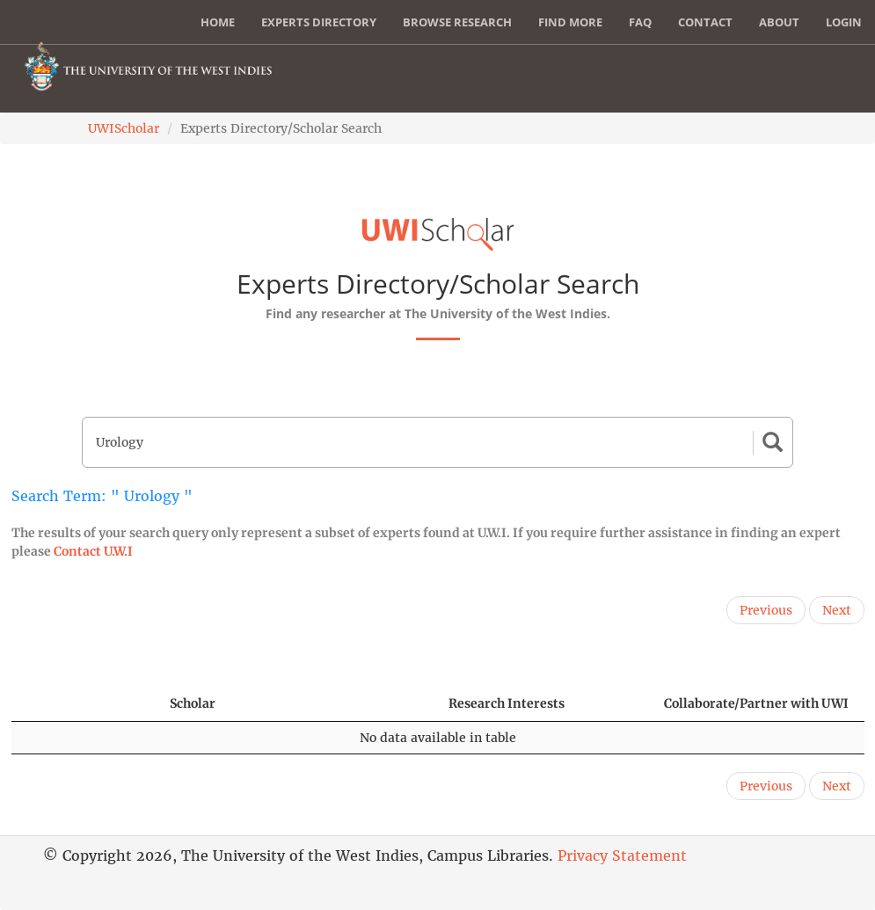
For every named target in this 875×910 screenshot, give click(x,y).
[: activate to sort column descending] (82, 704)
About (779, 22)
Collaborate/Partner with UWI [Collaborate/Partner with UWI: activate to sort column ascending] (756, 703)
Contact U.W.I (93, 551)
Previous (766, 610)
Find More (570, 22)
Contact (705, 22)
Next (836, 610)
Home (218, 22)
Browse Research (457, 22)
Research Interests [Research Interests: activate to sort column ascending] (506, 703)
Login (844, 22)
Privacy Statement (622, 855)
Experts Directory (318, 22)
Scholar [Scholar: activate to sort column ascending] (192, 703)
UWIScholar (123, 128)
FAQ (640, 22)
